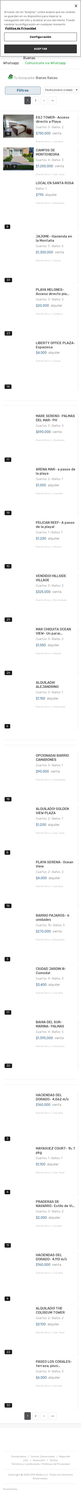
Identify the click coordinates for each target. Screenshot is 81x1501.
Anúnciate (39, 1460)
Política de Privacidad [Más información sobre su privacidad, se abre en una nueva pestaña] (20, 28)
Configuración (40, 36)
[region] (40, 28)
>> (52, 100)
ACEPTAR (40, 48)
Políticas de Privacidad (56, 1464)
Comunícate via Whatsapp (45, 63)
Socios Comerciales (43, 1456)
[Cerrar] (76, 5)
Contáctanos (18, 1456)
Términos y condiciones (25, 1464)
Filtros (23, 90)
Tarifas (54, 1460)
